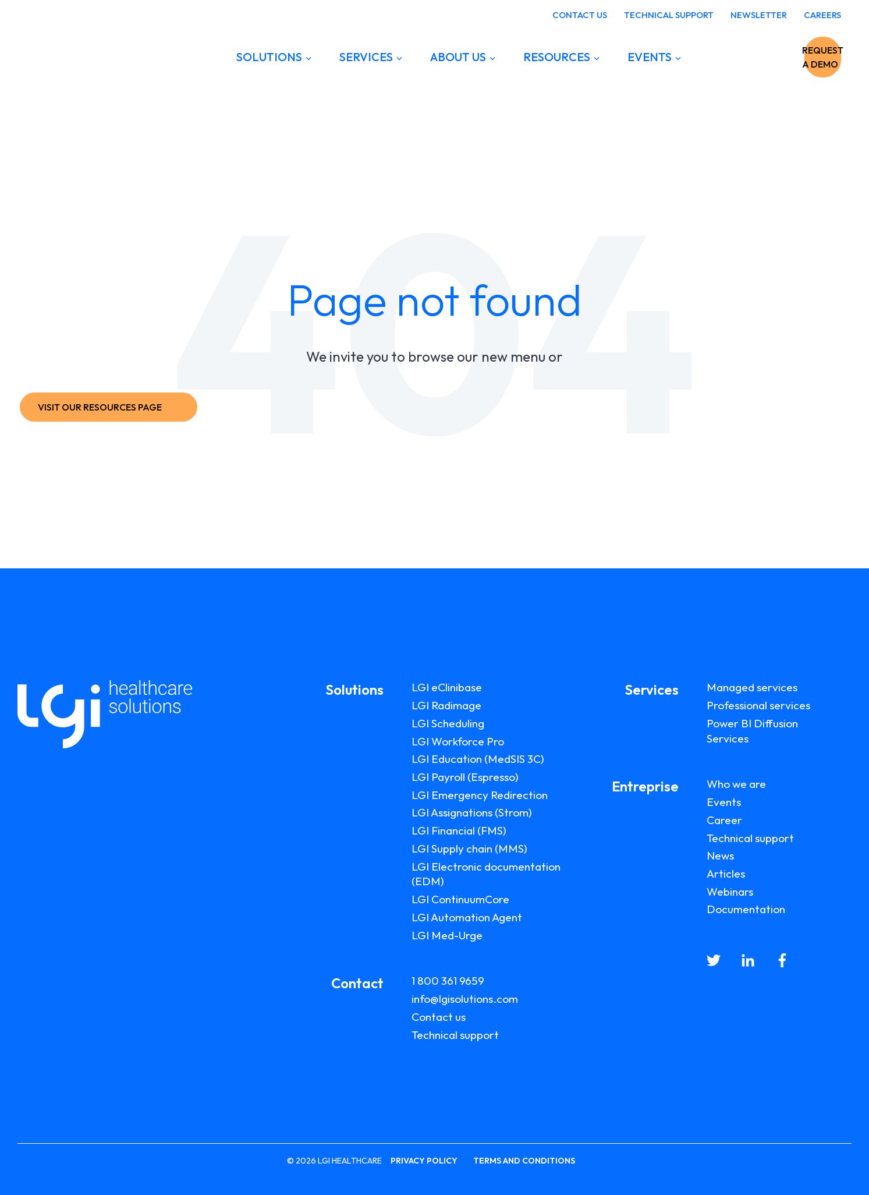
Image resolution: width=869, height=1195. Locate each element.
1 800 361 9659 (448, 981)
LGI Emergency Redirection (480, 795)
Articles (726, 874)
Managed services (752, 687)
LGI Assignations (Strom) (472, 812)
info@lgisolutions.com (465, 999)
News (720, 855)
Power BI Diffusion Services (752, 730)
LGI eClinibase (447, 687)
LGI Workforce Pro (458, 741)
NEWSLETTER (758, 14)
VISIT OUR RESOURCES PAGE (106, 407)
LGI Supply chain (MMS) (469, 848)
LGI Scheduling (448, 723)
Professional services (758, 705)
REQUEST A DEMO (783, 57)
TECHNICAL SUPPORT (669, 14)
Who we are (736, 784)
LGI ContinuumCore (460, 899)
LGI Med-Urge (447, 935)
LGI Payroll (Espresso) (465, 777)
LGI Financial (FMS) (459, 830)
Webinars (730, 892)
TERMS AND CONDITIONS (524, 1160)
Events (724, 802)
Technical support (455, 1035)
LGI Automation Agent (467, 917)
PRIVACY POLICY (424, 1160)
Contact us (439, 1017)
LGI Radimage (446, 705)
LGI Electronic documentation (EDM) (486, 874)
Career (724, 820)
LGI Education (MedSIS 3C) (478, 759)
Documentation (746, 909)
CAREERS (822, 14)
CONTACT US (579, 14)
